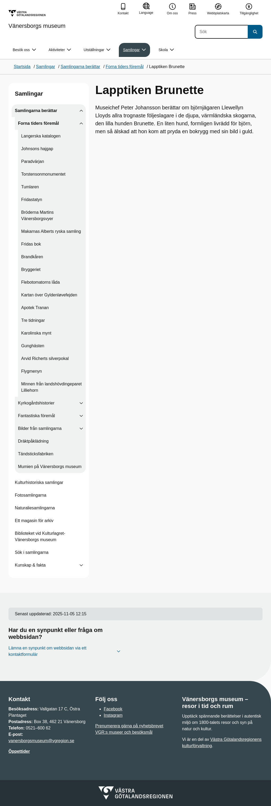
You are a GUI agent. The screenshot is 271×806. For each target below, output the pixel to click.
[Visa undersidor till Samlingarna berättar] (81, 110)
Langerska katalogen (41, 136)
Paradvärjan (32, 161)
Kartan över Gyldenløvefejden (49, 295)
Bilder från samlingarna (40, 428)
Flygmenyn (31, 371)
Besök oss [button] (24, 50)
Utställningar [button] (97, 50)
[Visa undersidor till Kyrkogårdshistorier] (81, 403)
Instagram (113, 715)
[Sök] (221, 32)
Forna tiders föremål (38, 123)
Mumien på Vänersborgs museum (50, 466)
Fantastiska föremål (36, 415)
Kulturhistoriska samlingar (39, 482)
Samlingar (29, 93)
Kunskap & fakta (30, 565)
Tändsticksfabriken (35, 454)
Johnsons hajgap (37, 148)
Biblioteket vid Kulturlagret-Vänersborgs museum (40, 536)
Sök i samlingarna (31, 552)
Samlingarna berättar (36, 110)
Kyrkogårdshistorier (36, 403)
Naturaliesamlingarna (35, 508)
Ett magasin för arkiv (34, 520)
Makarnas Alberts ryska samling (51, 231)
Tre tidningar (33, 320)
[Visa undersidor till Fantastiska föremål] (81, 415)
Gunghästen (32, 346)
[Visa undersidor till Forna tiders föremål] (81, 123)
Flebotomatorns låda (40, 282)
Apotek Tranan (35, 307)
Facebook (113, 709)
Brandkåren (32, 257)
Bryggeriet (30, 269)
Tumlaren (30, 187)
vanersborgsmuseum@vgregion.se (41, 740)
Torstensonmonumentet (43, 174)
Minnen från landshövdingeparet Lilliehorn (51, 387)
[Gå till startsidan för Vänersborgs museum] (36, 19)
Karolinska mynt (36, 333)
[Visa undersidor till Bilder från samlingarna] (81, 428)
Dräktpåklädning (33, 441)
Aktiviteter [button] (60, 50)
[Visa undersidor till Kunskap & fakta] (81, 565)
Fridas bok (31, 244)
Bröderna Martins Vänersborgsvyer (37, 215)
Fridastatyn (31, 199)
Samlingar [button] (134, 50)
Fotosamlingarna (30, 495)
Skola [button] (166, 50)
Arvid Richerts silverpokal (45, 358)
